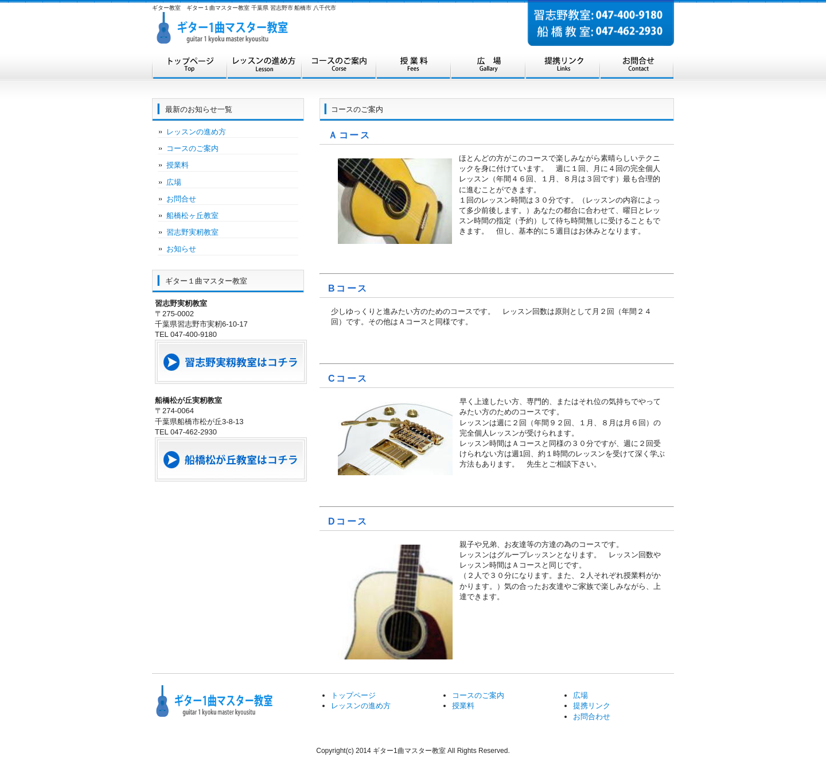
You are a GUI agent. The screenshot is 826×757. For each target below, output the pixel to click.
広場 (487, 68)
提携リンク (562, 68)
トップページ (189, 68)
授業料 (413, 68)
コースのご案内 (338, 68)
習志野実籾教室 (192, 232)
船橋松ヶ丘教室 (192, 215)
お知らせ (181, 248)
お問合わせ (591, 716)
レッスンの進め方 (264, 68)
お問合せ (636, 68)
